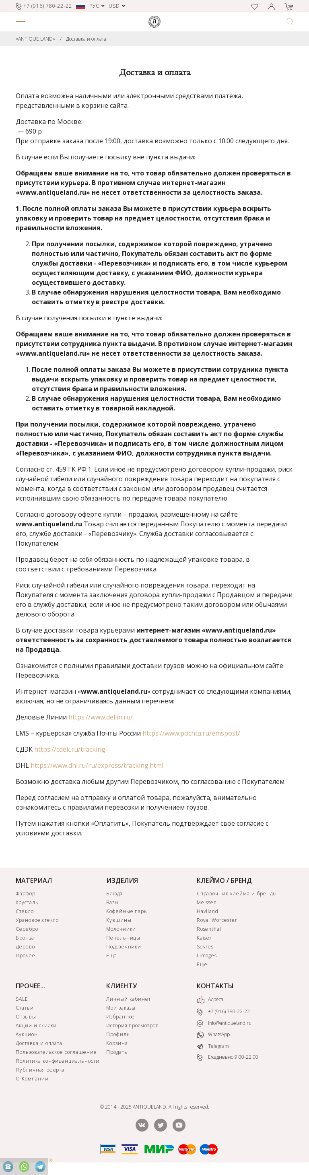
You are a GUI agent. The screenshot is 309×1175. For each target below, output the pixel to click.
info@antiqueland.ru (224, 1023)
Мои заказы (121, 1007)
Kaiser (204, 937)
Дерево (25, 946)
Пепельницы (123, 937)
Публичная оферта (40, 1069)
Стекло (25, 911)
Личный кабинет (128, 999)
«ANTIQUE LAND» (35, 38)
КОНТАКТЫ (215, 985)
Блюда (114, 893)
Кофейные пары (127, 911)
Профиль (118, 1034)
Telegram (213, 1046)
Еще (111, 955)
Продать (117, 1052)
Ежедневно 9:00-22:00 (227, 1058)
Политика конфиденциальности (57, 1061)
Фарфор (25, 893)
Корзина (117, 1043)
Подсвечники (124, 946)
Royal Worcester (217, 920)
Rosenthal (209, 929)
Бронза (25, 937)
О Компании (32, 1078)
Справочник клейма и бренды (237, 893)
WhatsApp (213, 1035)
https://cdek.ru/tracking (69, 749)
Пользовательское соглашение (56, 1052)
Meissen (207, 902)
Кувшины (119, 920)
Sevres (205, 946)
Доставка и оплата (86, 38)
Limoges (207, 955)
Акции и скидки (36, 1025)
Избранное (120, 1016)
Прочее (25, 955)
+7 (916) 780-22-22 (223, 1012)
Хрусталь (27, 902)
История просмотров (132, 1025)
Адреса (210, 1000)
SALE (22, 999)
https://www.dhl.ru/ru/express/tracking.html (97, 765)
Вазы (112, 902)
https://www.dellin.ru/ (100, 717)
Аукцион (27, 1034)
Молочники (121, 929)
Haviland (208, 911)
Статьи (25, 1007)
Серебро (27, 929)
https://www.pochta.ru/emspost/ (191, 733)
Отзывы (26, 1016)
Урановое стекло (37, 920)
